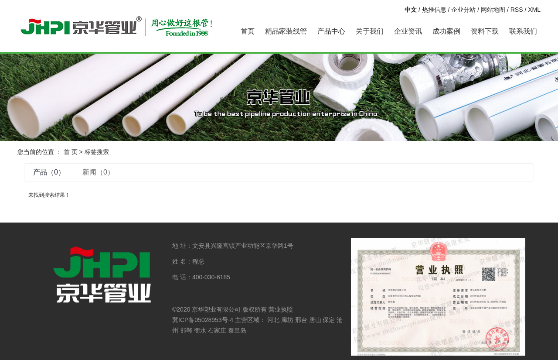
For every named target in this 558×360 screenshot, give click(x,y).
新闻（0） (98, 172)
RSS (516, 9)
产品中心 (331, 31)
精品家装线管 (286, 31)
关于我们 (370, 31)
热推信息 (434, 9)
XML (534, 9)
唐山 (315, 319)
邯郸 (186, 330)
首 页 (71, 151)
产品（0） (49, 172)
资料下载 (485, 31)
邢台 (301, 319)
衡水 (200, 330)
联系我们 (523, 31)
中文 (411, 9)
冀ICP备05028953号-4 (202, 319)
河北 (273, 319)
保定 (329, 319)
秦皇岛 (237, 330)
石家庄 (217, 330)
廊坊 (287, 319)
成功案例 (446, 31)
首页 (248, 31)
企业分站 (463, 9)
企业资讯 (408, 31)
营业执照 (281, 309)
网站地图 (493, 9)
